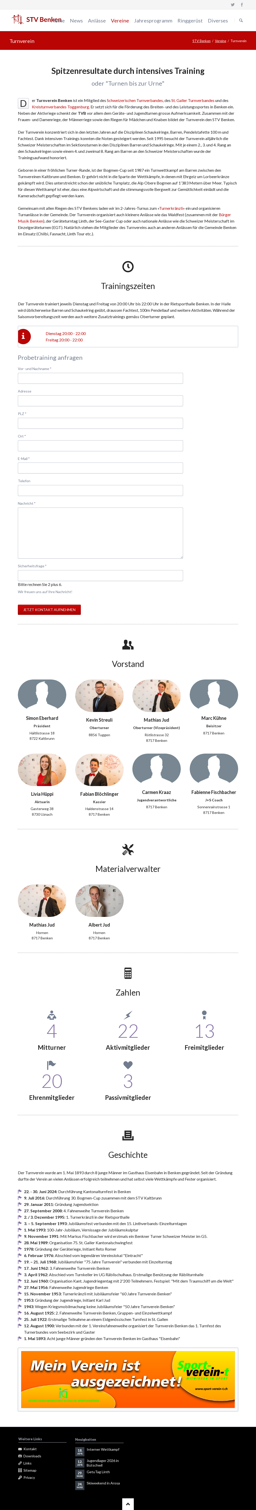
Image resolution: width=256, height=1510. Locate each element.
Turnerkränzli (171, 208)
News (76, 20)
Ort (26, 435)
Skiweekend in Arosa (103, 1483)
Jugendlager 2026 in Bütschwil (103, 1462)
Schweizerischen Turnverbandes (135, 100)
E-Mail (26, 458)
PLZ (26, 413)
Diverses (218, 20)
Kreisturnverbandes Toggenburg (60, 106)
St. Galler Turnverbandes (192, 100)
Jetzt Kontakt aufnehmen (49, 609)
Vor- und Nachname (35, 368)
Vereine (120, 20)
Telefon (24, 481)
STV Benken (202, 41)
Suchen (241, 20)
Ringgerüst (190, 20)
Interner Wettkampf (103, 1449)
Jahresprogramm (153, 20)
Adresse (24, 391)
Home (58, 20)
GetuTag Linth (98, 1472)
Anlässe (97, 20)
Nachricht (27, 503)
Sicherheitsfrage (32, 565)
